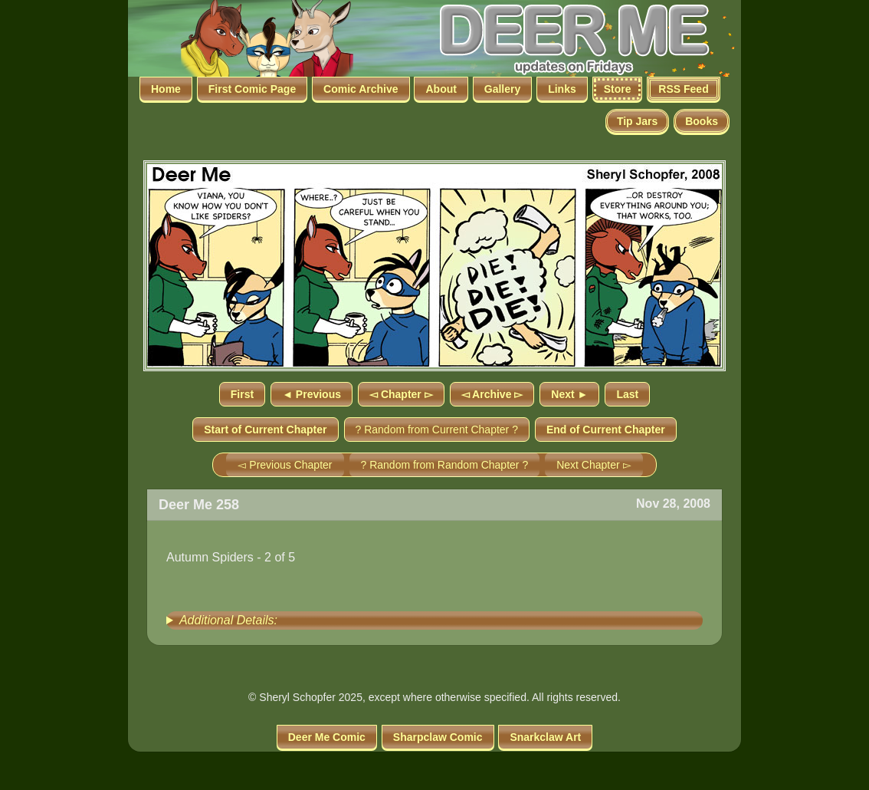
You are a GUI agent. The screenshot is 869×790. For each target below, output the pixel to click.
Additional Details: (228, 620)
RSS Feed (683, 89)
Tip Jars (637, 121)
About (440, 89)
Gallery (502, 89)
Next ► (569, 394)
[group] (434, 620)
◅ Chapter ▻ (401, 394)
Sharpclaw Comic (438, 737)
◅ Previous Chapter (285, 465)
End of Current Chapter (605, 429)
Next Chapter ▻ (593, 465)
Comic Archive (360, 89)
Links (562, 89)
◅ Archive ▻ (492, 394)
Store (617, 89)
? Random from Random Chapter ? (445, 465)
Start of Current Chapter (265, 429)
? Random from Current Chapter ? (437, 429)
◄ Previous (311, 394)
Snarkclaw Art (545, 737)
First (242, 394)
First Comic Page (252, 89)
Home (166, 89)
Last (627, 394)
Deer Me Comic (327, 737)
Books (701, 121)
